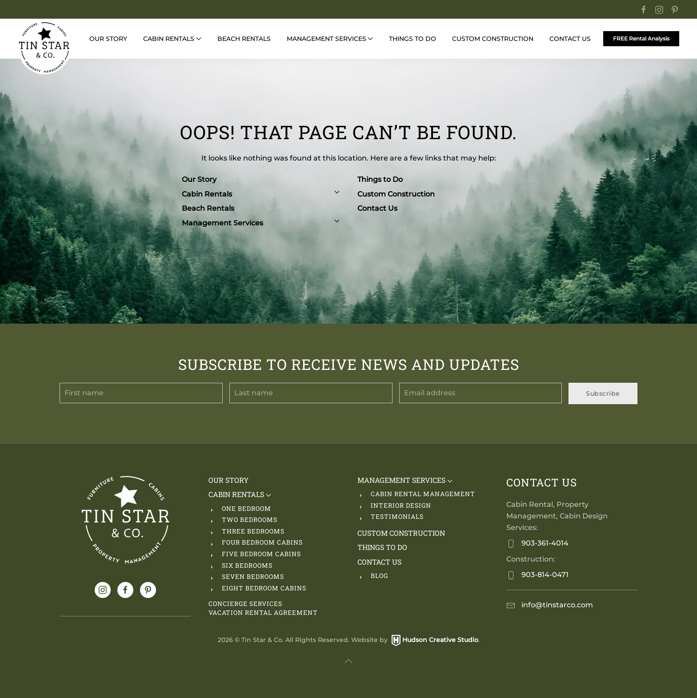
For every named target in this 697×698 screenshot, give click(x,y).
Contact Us (377, 208)
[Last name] (311, 393)
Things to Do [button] (412, 39)
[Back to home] (44, 47)
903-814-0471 (544, 574)
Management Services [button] (330, 39)
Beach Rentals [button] (244, 39)
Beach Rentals (208, 208)
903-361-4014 (544, 543)
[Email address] (480, 393)
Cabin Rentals (261, 194)
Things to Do (380, 179)
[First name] (141, 393)
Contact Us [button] (570, 39)
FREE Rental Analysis (641, 39)
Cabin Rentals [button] (172, 39)
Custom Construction (492, 39)
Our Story (108, 39)
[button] (348, 661)
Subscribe (603, 393)
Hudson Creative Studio (440, 640)
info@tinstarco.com (556, 605)
